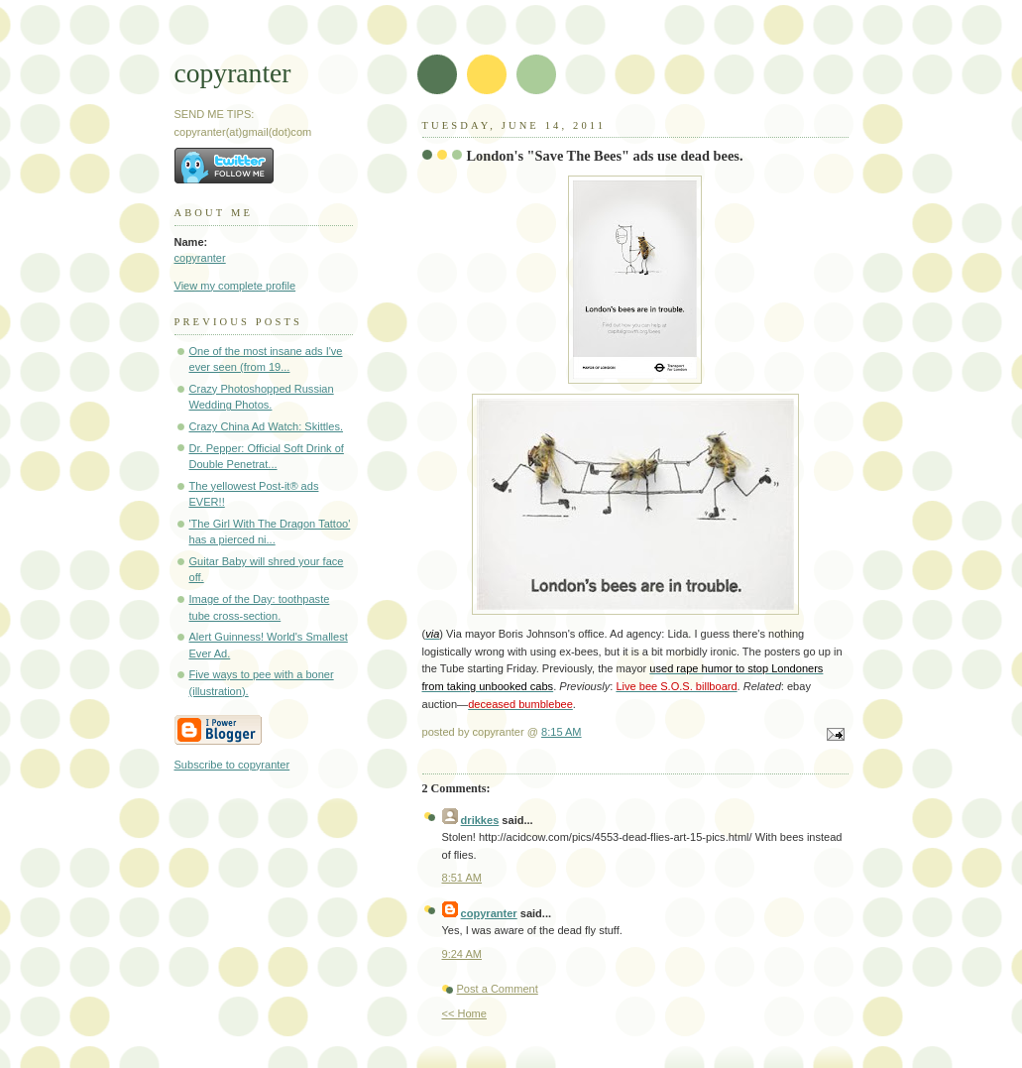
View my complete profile (235, 286)
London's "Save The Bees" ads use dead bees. (605, 156)
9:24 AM (462, 954)
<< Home (464, 1013)
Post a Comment (497, 989)
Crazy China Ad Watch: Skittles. (266, 426)
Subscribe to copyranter (232, 765)
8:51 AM (462, 878)
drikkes (480, 820)
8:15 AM (561, 732)
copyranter (232, 73)
